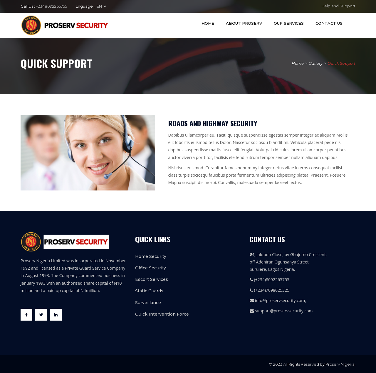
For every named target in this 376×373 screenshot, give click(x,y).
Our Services (289, 23)
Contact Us (329, 23)
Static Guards (149, 291)
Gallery (316, 63)
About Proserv (244, 23)
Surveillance (148, 302)
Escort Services (151, 279)
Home (208, 23)
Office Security (150, 268)
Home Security (150, 256)
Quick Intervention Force (162, 314)
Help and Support (338, 6)
